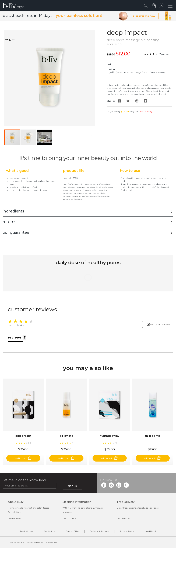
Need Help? (150, 531)
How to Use (130, 171)
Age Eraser (23, 435)
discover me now (144, 15)
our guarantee (16, 232)
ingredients (13, 211)
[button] (28, 137)
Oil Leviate (66, 435)
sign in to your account (161, 6)
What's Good (17, 171)
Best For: (111, 69)
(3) (72, 443)
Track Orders (26, 531)
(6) (116, 443)
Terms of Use (72, 531)
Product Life (74, 171)
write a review (158, 324)
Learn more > (14, 518)
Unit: (109, 64)
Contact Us (49, 531)
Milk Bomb (152, 435)
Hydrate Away (109, 435)
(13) (29, 443)
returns (9, 221)
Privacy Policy (126, 531)
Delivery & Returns (99, 531)
